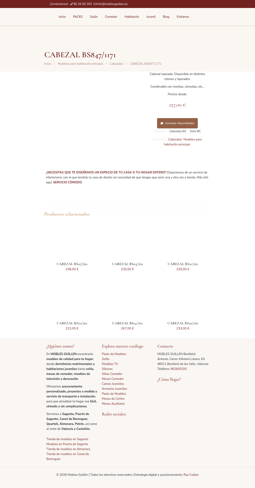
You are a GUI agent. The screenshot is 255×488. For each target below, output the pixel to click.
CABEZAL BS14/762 (127, 323)
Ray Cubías (191, 475)
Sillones (107, 369)
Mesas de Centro (113, 399)
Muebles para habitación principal (80, 64)
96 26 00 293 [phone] (82, 4)
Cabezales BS (177, 131)
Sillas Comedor (112, 374)
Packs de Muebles (114, 354)
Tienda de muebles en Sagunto (67, 439)
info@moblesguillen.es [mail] (112, 4)
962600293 (179, 369)
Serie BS (195, 131)
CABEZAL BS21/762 (183, 264)
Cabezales (116, 64)
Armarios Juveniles (114, 389)
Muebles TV (110, 364)
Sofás (105, 359)
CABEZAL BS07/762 (72, 264)
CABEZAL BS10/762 (72, 323)
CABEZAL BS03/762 (127, 264)
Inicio (47, 64)
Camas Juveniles (113, 384)
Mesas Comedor (113, 379)
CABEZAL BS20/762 (183, 323)
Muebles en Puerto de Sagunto (67, 444)
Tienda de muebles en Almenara (68, 449)
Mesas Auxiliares (113, 404)
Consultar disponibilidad (177, 123)
